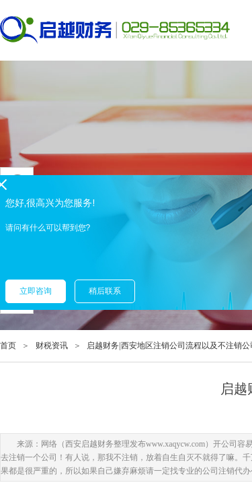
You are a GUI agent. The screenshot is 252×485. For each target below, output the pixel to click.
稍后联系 (105, 291)
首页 (8, 345)
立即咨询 (35, 291)
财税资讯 (52, 345)
